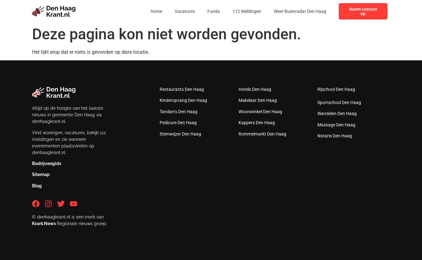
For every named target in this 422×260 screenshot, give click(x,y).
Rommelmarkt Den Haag (262, 133)
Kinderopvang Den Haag (183, 100)
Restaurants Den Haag (182, 89)
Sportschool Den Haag (339, 102)
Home (156, 11)
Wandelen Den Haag (337, 113)
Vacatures (185, 11)
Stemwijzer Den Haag (180, 133)
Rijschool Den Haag (336, 89)
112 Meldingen (247, 11)
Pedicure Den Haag (178, 122)
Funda (213, 11)
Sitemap (41, 174)
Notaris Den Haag (334, 135)
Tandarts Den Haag (178, 111)
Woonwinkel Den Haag (260, 111)
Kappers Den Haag (256, 122)
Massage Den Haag (336, 124)
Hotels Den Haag (254, 89)
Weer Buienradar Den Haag (300, 11)
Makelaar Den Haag (257, 100)
